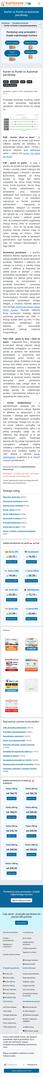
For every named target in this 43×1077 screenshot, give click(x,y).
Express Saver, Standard (13, 505)
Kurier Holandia (9, 990)
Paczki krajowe (12, 42)
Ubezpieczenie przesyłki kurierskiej (18, 764)
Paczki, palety (9, 510)
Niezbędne (12, 1064)
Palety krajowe (31, 42)
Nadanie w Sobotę (11, 756)
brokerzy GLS (11, 600)
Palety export (30, 52)
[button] (21, 1033)
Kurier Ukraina (9, 993)
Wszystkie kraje (9, 997)
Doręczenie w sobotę (12, 518)
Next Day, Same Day (11, 497)
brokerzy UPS (11, 562)
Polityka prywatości (29, 948)
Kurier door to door (11, 527)
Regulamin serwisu (29, 952)
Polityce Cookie (9, 1056)
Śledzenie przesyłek (30, 1015)
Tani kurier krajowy (9, 1007)
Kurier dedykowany (11, 514)
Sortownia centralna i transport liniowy (20, 768)
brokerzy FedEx (11, 581)
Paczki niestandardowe (31, 974)
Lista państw (21, 923)
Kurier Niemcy (9, 982)
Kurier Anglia (8, 978)
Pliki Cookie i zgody (30, 1031)
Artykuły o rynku (28, 982)
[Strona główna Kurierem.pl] (15, 3)
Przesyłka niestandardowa (14, 732)
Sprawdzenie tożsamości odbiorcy (17, 751)
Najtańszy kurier (9, 1019)
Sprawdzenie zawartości (13, 736)
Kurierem (6, 23)
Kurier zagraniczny (9, 1023)
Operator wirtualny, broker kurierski (18, 745)
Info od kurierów (29, 990)
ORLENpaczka (31, 600)
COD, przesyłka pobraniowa (15, 727)
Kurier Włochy (9, 986)
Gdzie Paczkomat (30, 1007)
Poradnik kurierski (20, 23)
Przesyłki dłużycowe (10, 1015)
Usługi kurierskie (29, 986)
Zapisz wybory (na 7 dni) (21, 1071)
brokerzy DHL (11, 619)
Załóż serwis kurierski (11, 954)
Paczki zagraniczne (12, 53)
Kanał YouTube (30, 964)
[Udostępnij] (40, 24)
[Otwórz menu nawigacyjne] (39, 3)
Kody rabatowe (29, 1011)
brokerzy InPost (31, 581)
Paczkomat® (31, 562)
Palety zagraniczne (9, 1027)
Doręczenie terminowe (12, 501)
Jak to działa (27, 938)
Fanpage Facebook (31, 960)
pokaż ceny (12, 798)
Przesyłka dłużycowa (12, 522)
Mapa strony (28, 1027)
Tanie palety (7, 1011)
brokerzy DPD (31, 619)
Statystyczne (32, 1064)
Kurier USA (8, 974)
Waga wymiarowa (29, 978)
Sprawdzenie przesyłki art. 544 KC (17, 760)
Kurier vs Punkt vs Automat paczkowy (19, 531)
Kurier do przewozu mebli (14, 740)
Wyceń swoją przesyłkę (21, 900)
